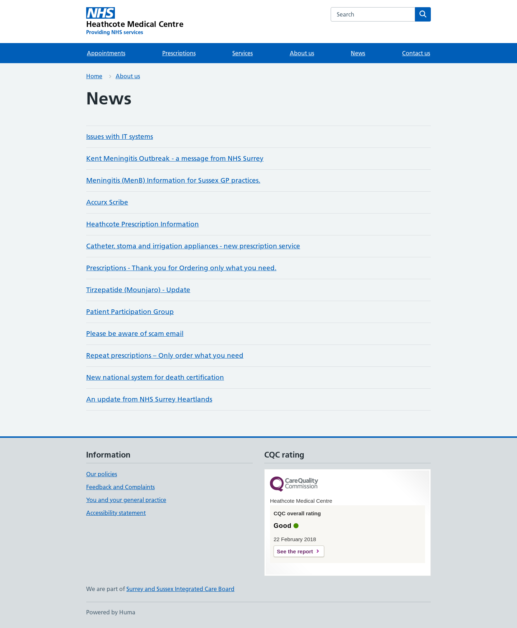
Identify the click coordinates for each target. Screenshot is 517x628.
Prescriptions (179, 53)
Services (242, 53)
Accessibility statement (116, 512)
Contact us (416, 53)
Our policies (101, 474)
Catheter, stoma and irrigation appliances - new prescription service (193, 246)
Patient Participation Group (130, 312)
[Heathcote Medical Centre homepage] (134, 21)
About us (302, 53)
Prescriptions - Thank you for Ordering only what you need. (181, 268)
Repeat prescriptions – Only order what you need (164, 355)
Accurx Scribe (107, 202)
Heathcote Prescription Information (142, 224)
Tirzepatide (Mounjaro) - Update (138, 290)
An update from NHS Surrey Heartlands (149, 399)
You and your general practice (126, 499)
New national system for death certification (155, 377)
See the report (295, 551)
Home (94, 76)
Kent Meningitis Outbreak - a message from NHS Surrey (175, 158)
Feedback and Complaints (120, 487)
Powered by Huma (110, 612)
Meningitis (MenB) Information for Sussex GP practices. (173, 180)
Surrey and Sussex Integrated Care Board (180, 588)
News (358, 53)
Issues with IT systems (119, 136)
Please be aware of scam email (134, 333)
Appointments (106, 53)
